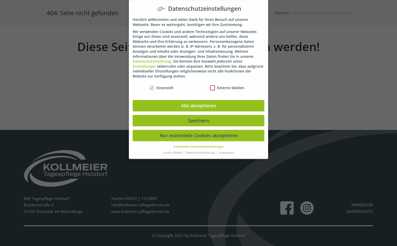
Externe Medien (227, 84)
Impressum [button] (226, 149)
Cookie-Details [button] (173, 149)
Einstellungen (144, 62)
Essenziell (161, 84)
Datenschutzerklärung (152, 57)
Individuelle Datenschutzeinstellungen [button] (198, 142)
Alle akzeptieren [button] (198, 102)
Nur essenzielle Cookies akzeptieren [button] (199, 131)
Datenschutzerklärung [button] (201, 149)
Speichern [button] (198, 117)
